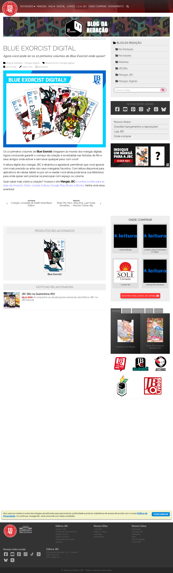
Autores (59, 542)
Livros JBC (136, 542)
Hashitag (98, 534)
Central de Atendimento (66, 532)
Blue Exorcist (52, 63)
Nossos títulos (122, 121)
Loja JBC (119, 131)
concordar (160, 514)
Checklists (136, 529)
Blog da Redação (82, 39)
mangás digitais (67, 63)
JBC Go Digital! (138, 539)
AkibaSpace (99, 537)
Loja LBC (98, 529)
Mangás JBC (124, 74)
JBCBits (121, 68)
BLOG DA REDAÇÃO (127, 42)
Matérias (122, 62)
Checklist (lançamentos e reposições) (136, 126)
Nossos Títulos (62, 534)
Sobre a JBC (61, 529)
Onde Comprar (62, 537)
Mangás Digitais (98, 39)
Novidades (123, 55)
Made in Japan (100, 532)
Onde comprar (122, 136)
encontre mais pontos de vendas (140, 295)
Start (134, 537)
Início (69, 39)
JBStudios (136, 534)
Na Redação (124, 49)
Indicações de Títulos (65, 539)
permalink (43, 67)
